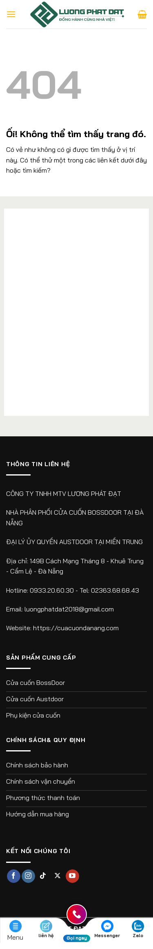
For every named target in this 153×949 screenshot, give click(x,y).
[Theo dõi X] (57, 876)
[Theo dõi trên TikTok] (43, 876)
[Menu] (11, 14)
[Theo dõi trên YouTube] (72, 876)
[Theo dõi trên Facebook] (13, 876)
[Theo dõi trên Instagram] (28, 876)
